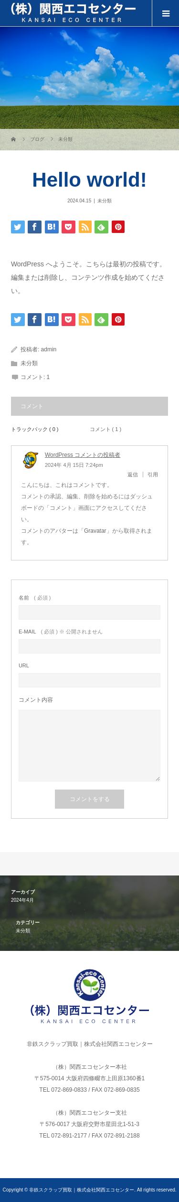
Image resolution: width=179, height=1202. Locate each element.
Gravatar (95, 530)
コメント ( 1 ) (106, 429)
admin (49, 349)
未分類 (104, 200)
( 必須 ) (35, 598)
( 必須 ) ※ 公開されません (61, 631)
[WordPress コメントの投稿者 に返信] (135, 474)
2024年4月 (22, 900)
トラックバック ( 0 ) (35, 429)
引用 (152, 474)
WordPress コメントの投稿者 (82, 455)
